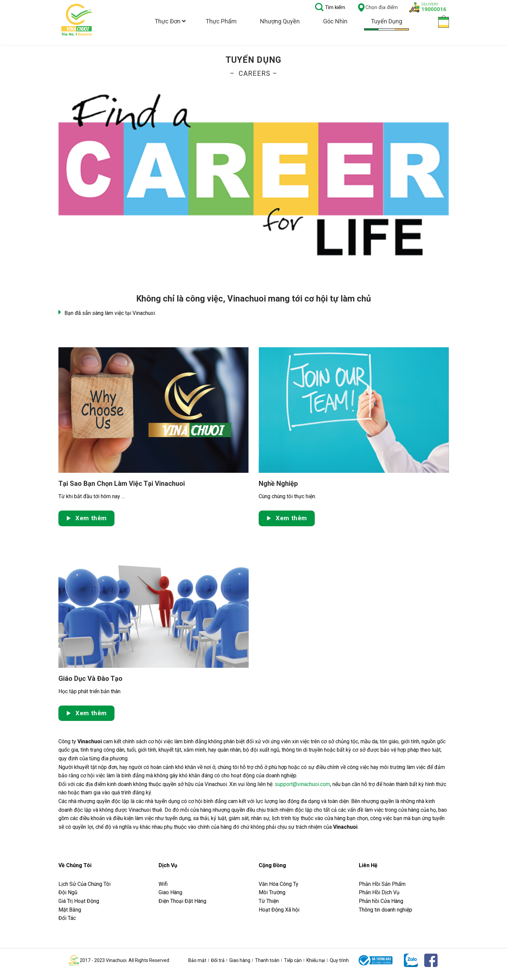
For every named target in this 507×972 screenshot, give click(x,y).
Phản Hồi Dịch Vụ (379, 892)
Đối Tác (67, 918)
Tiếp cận (293, 960)
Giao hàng (239, 960)
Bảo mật (197, 960)
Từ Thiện (269, 901)
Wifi (163, 884)
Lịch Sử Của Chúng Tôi (85, 884)
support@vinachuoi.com (302, 784)
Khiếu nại (315, 960)
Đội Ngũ (67, 892)
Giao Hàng (170, 892)
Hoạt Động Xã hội (279, 910)
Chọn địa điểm (377, 7)
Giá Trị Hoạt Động (78, 901)
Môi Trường (272, 892)
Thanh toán (267, 960)
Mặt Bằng (69, 910)
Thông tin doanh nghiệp (385, 910)
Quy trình (339, 960)
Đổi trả (218, 960)
